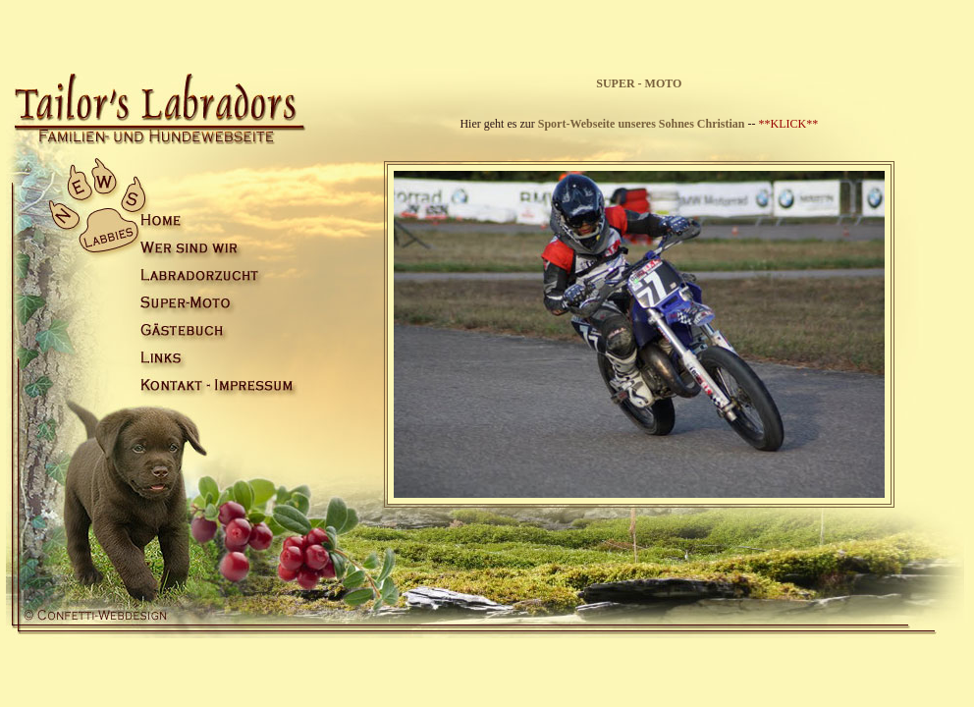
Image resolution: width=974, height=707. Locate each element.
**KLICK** (789, 124)
